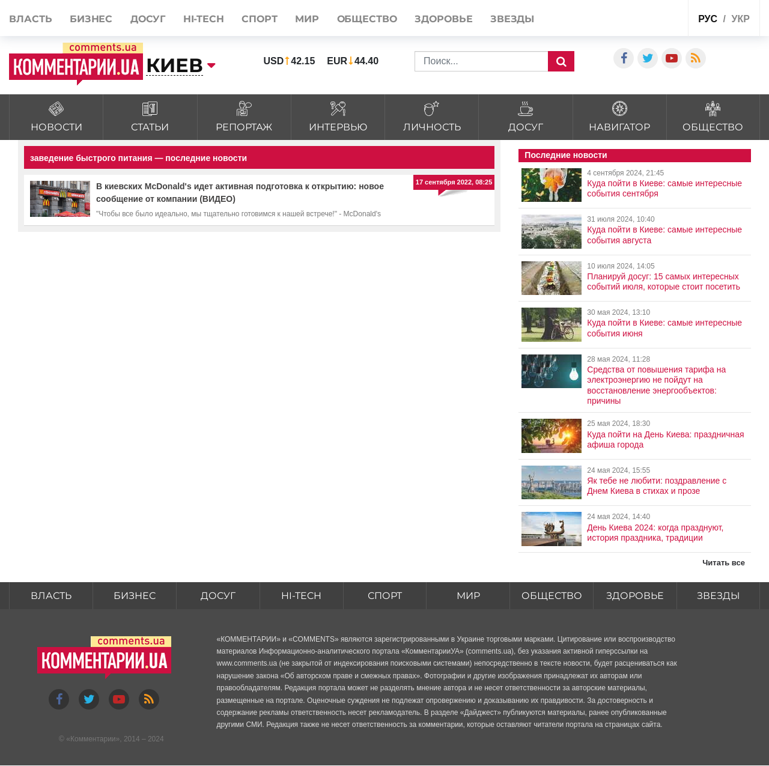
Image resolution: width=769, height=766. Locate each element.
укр (740, 19)
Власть (30, 19)
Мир (307, 19)
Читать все (723, 562)
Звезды (512, 19)
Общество (367, 19)
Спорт (260, 19)
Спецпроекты (649, 17)
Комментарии (93, 739)
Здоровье (443, 19)
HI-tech (203, 19)
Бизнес (91, 19)
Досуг (148, 19)
